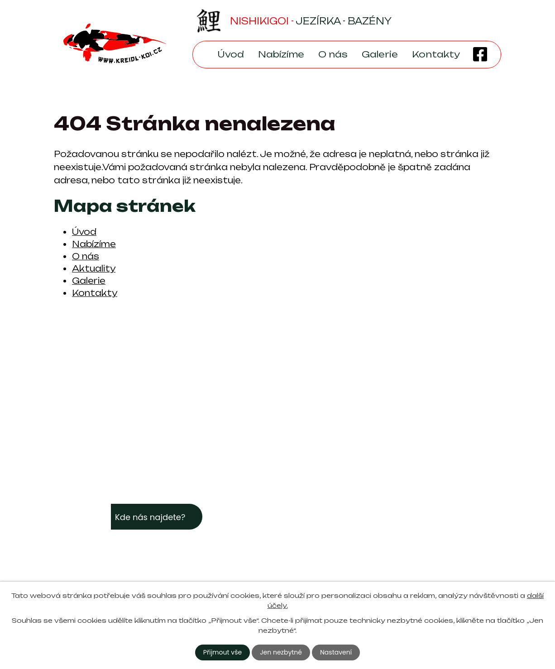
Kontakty (436, 54)
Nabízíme (281, 54)
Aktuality (93, 268)
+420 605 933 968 (338, 557)
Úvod (230, 54)
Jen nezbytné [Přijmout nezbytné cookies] (281, 652)
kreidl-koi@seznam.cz (342, 543)
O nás (333, 54)
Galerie (380, 54)
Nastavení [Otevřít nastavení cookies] (336, 652)
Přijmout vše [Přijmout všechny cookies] (222, 652)
